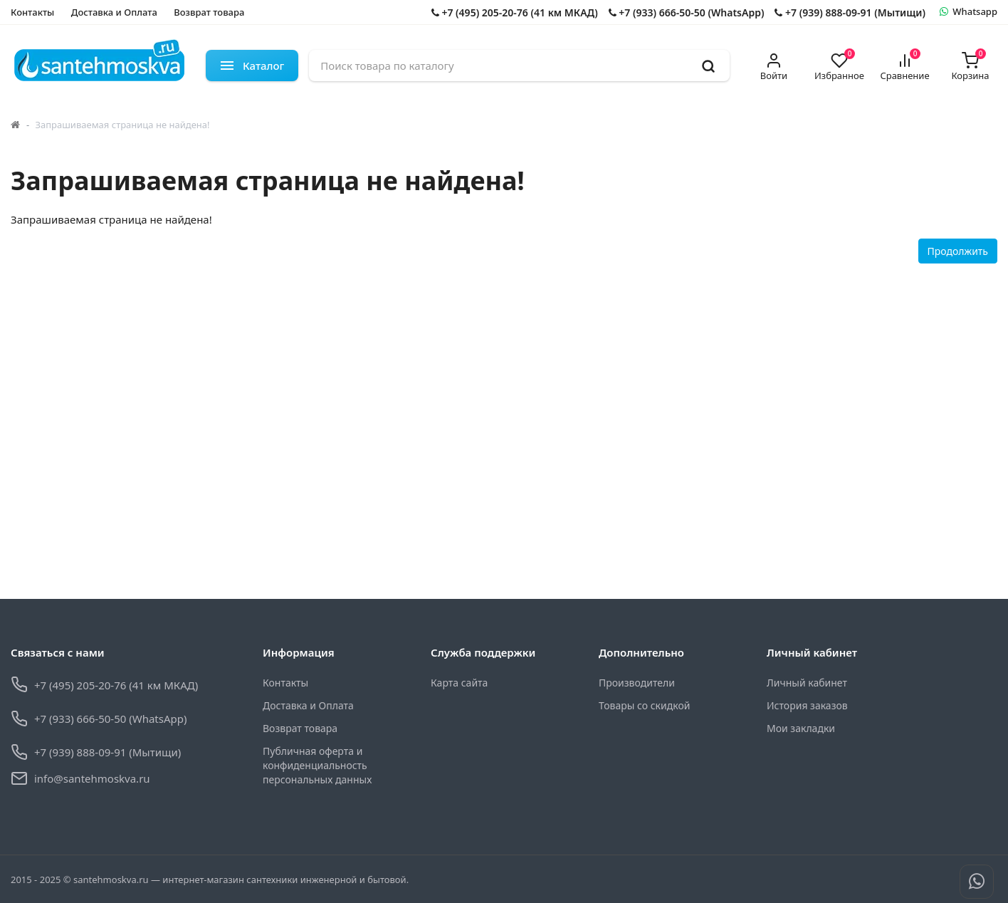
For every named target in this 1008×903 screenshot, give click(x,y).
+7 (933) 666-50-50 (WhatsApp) (687, 12)
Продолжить (958, 251)
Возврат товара (209, 12)
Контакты (32, 12)
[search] (708, 65)
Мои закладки (801, 728)
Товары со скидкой (644, 705)
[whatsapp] (968, 12)
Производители (637, 682)
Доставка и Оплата (114, 12)
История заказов (807, 705)
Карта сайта (459, 682)
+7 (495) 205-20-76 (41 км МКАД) (514, 12)
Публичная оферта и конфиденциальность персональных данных (317, 765)
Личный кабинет (807, 682)
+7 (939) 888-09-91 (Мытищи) (850, 12)
